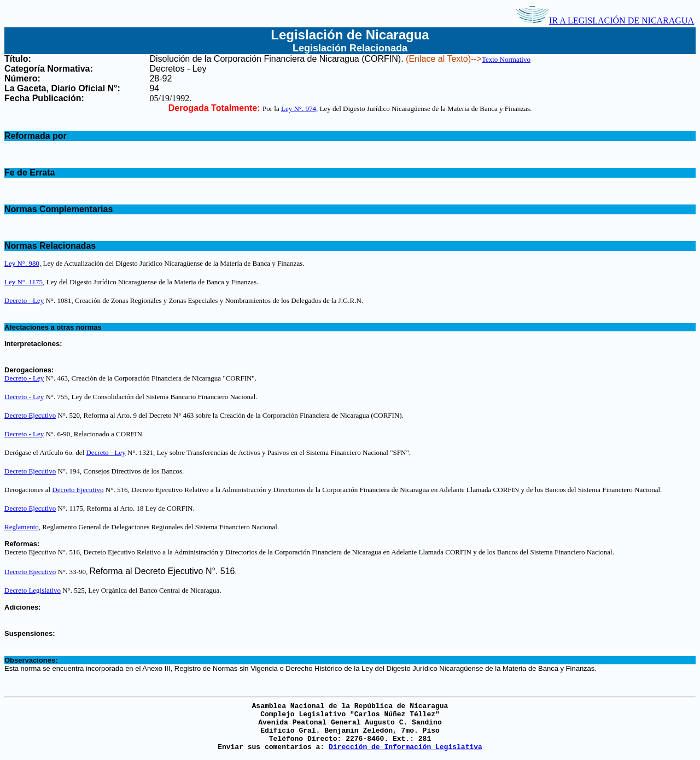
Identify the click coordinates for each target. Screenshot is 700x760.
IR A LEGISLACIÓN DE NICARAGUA (605, 20)
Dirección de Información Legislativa (405, 747)
